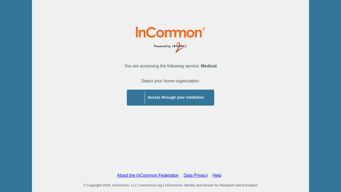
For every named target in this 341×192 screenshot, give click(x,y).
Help (217, 175)
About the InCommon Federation (148, 175)
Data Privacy (196, 175)
